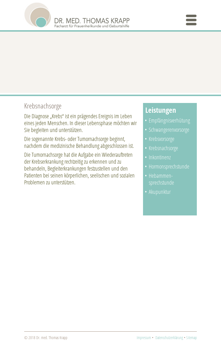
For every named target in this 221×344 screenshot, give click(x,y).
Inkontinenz (160, 157)
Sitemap (191, 337)
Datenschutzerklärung (169, 337)
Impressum (144, 337)
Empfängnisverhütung (169, 120)
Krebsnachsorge (163, 148)
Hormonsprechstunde (169, 166)
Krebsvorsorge (161, 139)
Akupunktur (160, 192)
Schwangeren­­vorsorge (169, 129)
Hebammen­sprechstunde (161, 179)
